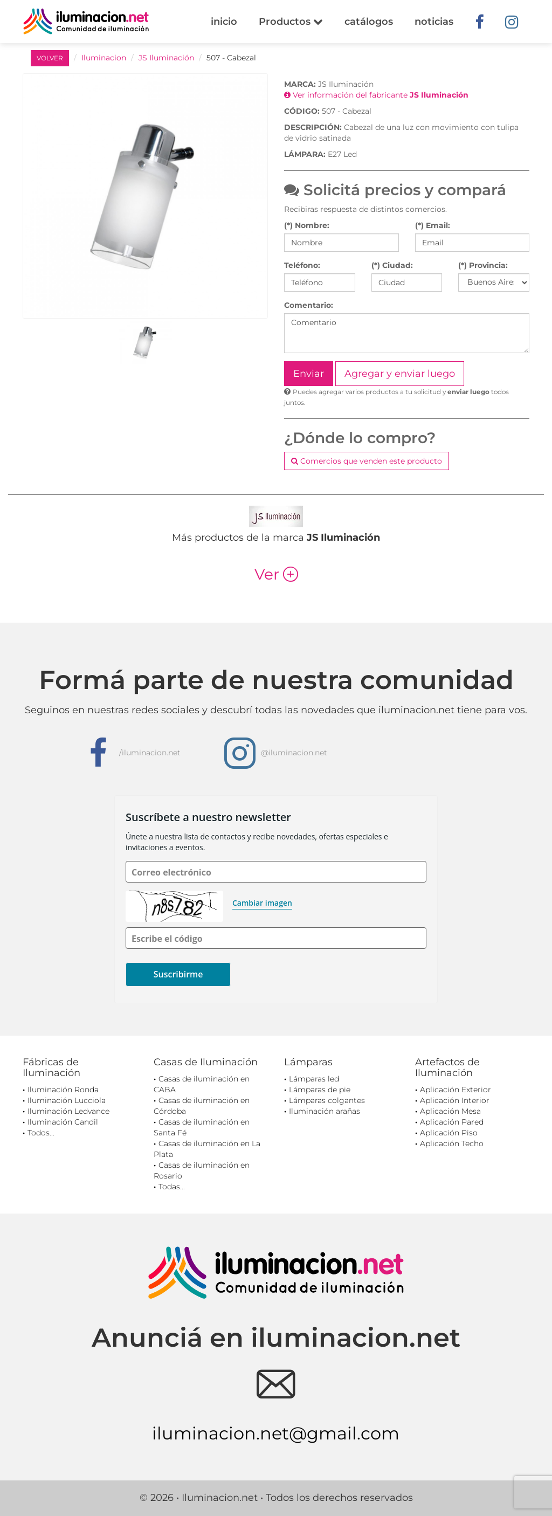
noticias (434, 21)
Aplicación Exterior (455, 1089)
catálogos (368, 21)
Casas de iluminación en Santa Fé (202, 1127)
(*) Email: (432, 225)
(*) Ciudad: (392, 265)
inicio (224, 21)
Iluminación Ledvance (68, 1111)
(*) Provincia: (483, 265)
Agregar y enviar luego (399, 374)
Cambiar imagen (262, 903)
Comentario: (308, 305)
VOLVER (50, 58)
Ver (276, 574)
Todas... (171, 1186)
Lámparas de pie (319, 1089)
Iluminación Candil (62, 1122)
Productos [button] (291, 21)
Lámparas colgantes (327, 1100)
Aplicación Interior (454, 1100)
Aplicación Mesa (450, 1111)
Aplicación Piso (449, 1133)
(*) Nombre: (306, 225)
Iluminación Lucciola (66, 1100)
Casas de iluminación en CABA (202, 1084)
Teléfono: (302, 265)
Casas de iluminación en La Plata (207, 1149)
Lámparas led (314, 1079)
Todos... (40, 1133)
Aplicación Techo (452, 1143)
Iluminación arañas (324, 1111)
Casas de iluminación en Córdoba (202, 1105)
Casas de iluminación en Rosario (202, 1170)
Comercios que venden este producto (366, 461)
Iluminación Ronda (63, 1089)
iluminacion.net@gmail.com (275, 1433)
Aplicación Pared (452, 1122)
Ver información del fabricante (376, 95)
